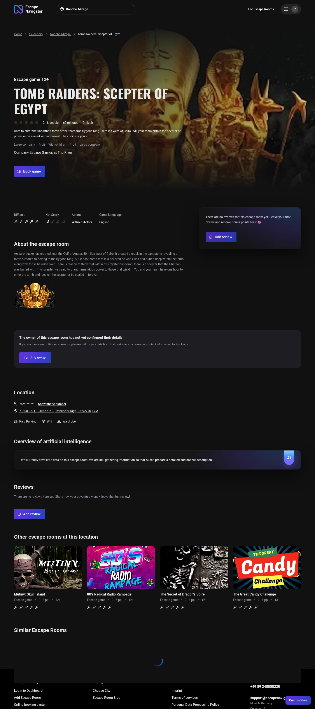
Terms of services (185, 698)
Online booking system (30, 705)
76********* (27, 404)
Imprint (177, 691)
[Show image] (35, 295)
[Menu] (291, 9)
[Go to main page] (28, 9)
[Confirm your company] (35, 357)
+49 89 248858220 (265, 687)
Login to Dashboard (28, 691)
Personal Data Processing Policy (195, 705)
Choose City (101, 691)
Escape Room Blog (106, 698)
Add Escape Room (27, 698)
